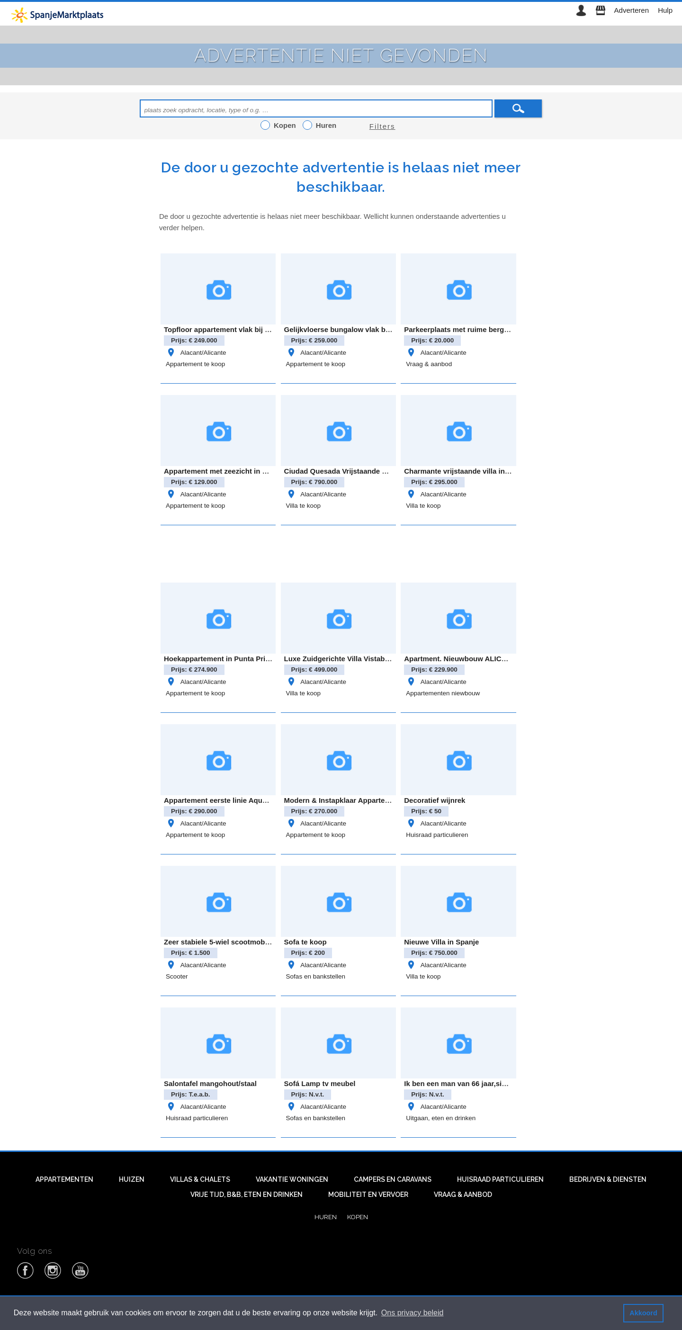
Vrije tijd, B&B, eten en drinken (246, 1194)
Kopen (357, 1217)
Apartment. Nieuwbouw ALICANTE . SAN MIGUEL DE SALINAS (510, 659)
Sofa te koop (305, 942)
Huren (325, 1217)
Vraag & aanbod (429, 364)
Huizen (131, 1179)
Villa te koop (303, 505)
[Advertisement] (341, 552)
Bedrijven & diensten (607, 1179)
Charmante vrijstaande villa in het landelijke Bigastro (493, 471)
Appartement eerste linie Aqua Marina (227, 800)
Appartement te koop (195, 364)
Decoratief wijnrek (434, 800)
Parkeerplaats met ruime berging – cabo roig (479, 329)
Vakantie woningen (292, 1179)
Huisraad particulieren (437, 834)
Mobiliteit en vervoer (368, 1194)
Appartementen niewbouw (443, 693)
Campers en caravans (392, 1179)
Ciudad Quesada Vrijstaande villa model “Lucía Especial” (380, 471)
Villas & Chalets (200, 1179)
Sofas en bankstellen (315, 976)
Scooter (177, 976)
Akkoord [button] (643, 1313)
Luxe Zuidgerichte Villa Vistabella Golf (348, 659)
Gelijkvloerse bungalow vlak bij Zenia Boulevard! (366, 329)
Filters (382, 126)
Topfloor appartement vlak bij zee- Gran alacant (243, 329)
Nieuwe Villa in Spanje (441, 942)
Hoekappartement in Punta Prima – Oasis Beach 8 (248, 659)
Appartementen (64, 1179)
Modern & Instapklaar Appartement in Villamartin (366, 800)
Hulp (665, 10)
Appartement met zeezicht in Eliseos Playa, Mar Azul (252, 471)
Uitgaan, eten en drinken (441, 1118)
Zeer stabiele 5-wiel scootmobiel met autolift (238, 942)
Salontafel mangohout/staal (210, 1083)
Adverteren (631, 10)
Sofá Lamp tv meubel (320, 1083)
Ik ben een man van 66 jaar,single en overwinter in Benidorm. (507, 1083)
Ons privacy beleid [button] (412, 1313)
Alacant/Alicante (196, 352)
